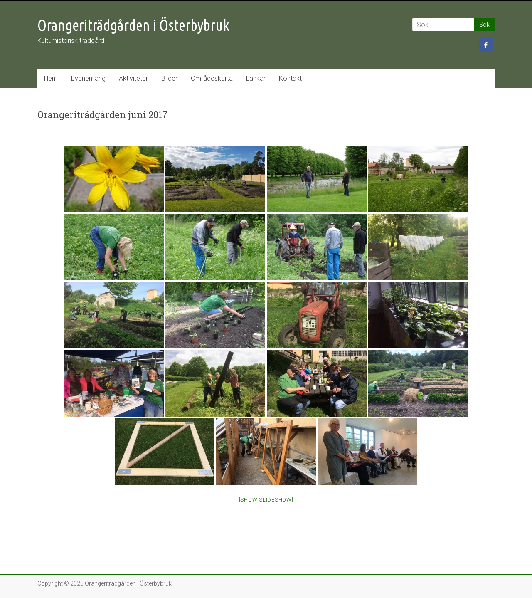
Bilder (169, 78)
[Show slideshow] (266, 500)
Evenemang (88, 78)
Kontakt (290, 78)
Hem (51, 78)
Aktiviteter (133, 78)
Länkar (256, 78)
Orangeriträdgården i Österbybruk (133, 25)
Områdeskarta (212, 78)
